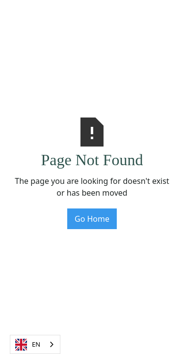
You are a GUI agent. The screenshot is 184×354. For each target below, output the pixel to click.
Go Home (92, 218)
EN (27, 345)
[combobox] (35, 344)
